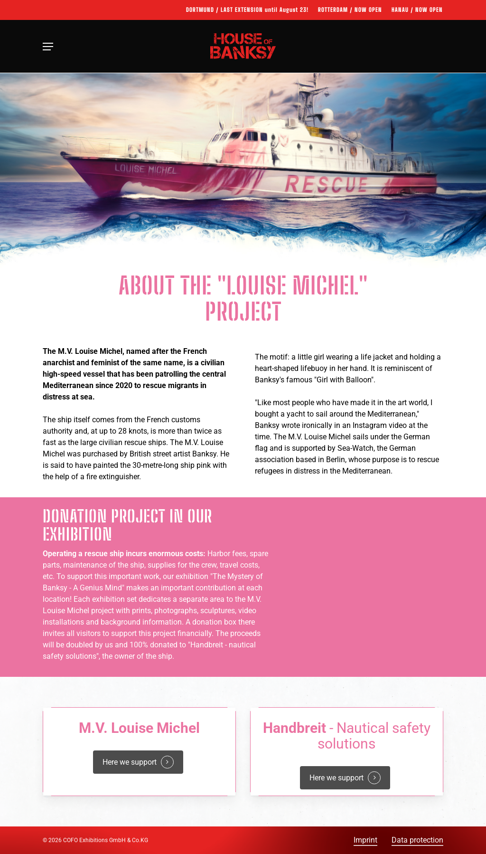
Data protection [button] (417, 840)
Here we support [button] (130, 762)
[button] (48, 46)
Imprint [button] (365, 840)
